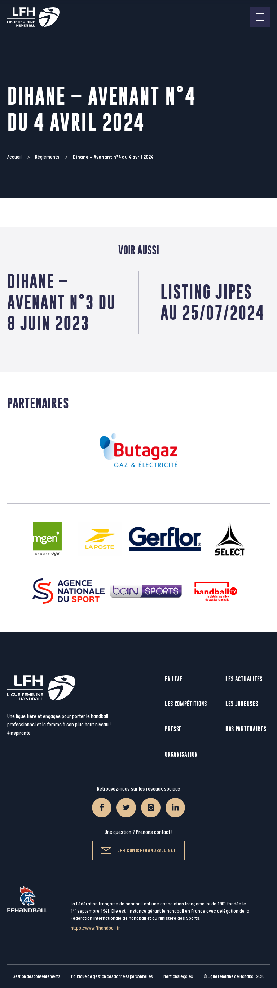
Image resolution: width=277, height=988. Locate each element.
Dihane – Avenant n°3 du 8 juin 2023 (61, 302)
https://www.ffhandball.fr (95, 928)
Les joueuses (241, 703)
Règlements (47, 157)
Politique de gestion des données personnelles (111, 976)
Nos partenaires (246, 729)
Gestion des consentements (36, 976)
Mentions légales (178, 976)
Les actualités (244, 679)
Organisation (181, 754)
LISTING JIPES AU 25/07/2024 (212, 302)
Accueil (14, 157)
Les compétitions (186, 703)
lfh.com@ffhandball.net (138, 850)
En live (174, 679)
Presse (173, 729)
